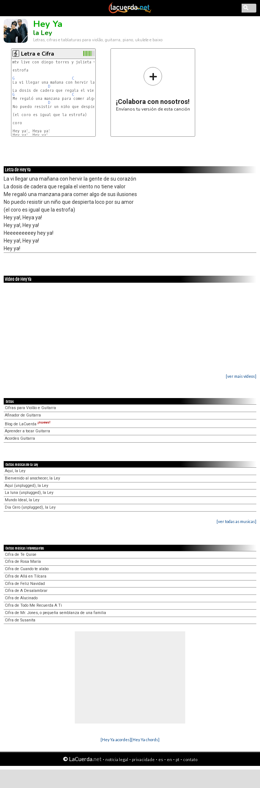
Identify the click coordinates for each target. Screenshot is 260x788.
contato (190, 759)
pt (177, 759)
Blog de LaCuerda (27, 424)
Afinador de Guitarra (23, 415)
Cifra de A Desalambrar (26, 590)
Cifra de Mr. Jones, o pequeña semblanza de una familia (55, 612)
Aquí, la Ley (15, 470)
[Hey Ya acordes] (116, 739)
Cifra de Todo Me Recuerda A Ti (33, 605)
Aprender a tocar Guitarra (27, 431)
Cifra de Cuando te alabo (27, 568)
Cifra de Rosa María (23, 561)
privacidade (143, 759)
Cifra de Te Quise (20, 554)
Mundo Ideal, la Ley (22, 500)
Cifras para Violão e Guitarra (30, 407)
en (169, 759)
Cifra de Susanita (20, 620)
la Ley (42, 32)
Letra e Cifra (37, 53)
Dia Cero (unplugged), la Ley (30, 507)
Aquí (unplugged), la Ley (26, 485)
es (160, 759)
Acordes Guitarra (20, 438)
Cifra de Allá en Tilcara (25, 576)
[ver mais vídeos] (241, 376)
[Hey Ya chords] (145, 739)
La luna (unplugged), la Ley (29, 492)
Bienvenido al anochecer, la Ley (32, 478)
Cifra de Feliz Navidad (25, 583)
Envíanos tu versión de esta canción (153, 89)
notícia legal (116, 759)
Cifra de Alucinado (21, 598)
